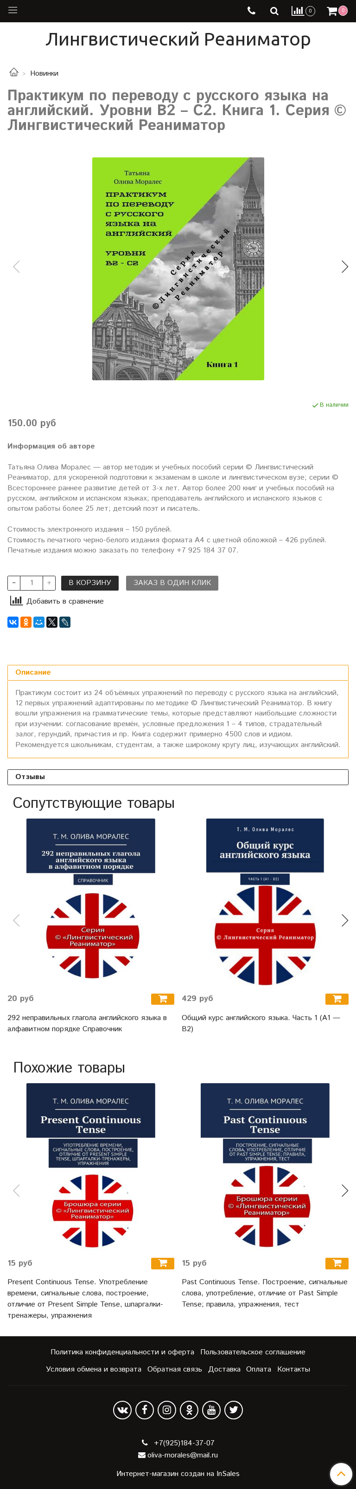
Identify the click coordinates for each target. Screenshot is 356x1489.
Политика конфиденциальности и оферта (122, 1352)
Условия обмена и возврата (93, 1369)
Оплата (258, 1369)
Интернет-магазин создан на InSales (178, 1474)
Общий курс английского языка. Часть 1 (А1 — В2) (261, 1023)
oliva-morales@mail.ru (182, 1455)
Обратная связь (174, 1369)
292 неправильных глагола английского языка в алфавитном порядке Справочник (87, 1023)
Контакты (293, 1369)
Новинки (44, 73)
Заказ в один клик (172, 583)
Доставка (224, 1369)
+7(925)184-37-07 (183, 1443)
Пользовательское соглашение (252, 1352)
